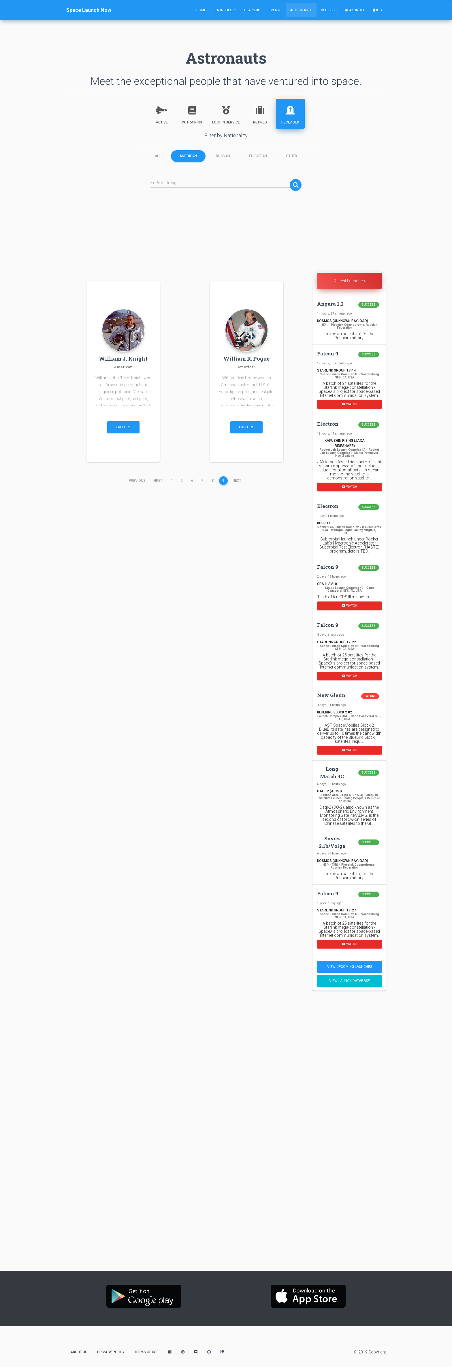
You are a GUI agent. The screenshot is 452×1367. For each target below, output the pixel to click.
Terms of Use (146, 1352)
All (158, 156)
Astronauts (301, 10)
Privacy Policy (111, 1352)
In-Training (192, 113)
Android (354, 10)
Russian (223, 156)
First (157, 481)
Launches (224, 10)
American (188, 156)
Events (275, 10)
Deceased (290, 113)
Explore (123, 427)
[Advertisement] (226, 232)
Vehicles (328, 10)
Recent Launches (349, 281)
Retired (260, 113)
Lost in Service (226, 113)
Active (162, 113)
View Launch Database (349, 981)
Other (291, 156)
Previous (137, 481)
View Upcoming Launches (349, 967)
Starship (252, 10)
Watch (349, 404)
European (258, 156)
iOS (377, 10)
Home (201, 10)
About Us (78, 1352)
